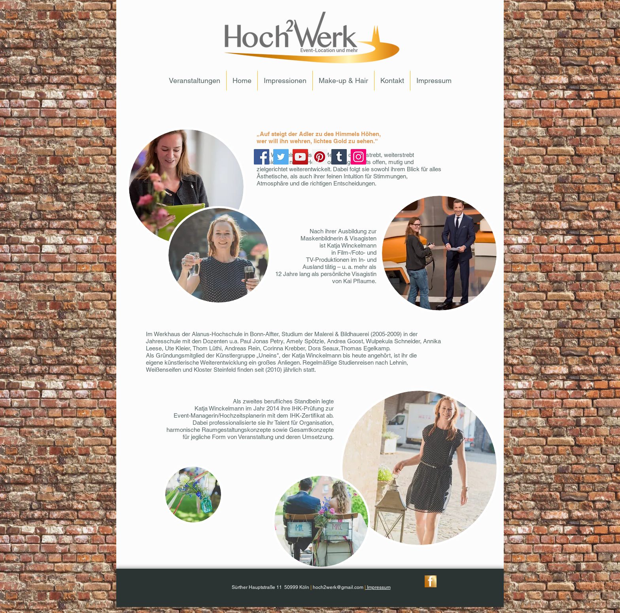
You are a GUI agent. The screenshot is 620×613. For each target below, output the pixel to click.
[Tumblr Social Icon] (339, 157)
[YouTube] (300, 157)
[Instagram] (358, 157)
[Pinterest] (319, 157)
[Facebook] (261, 157)
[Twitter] (281, 157)
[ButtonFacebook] (431, 581)
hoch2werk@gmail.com (338, 587)
